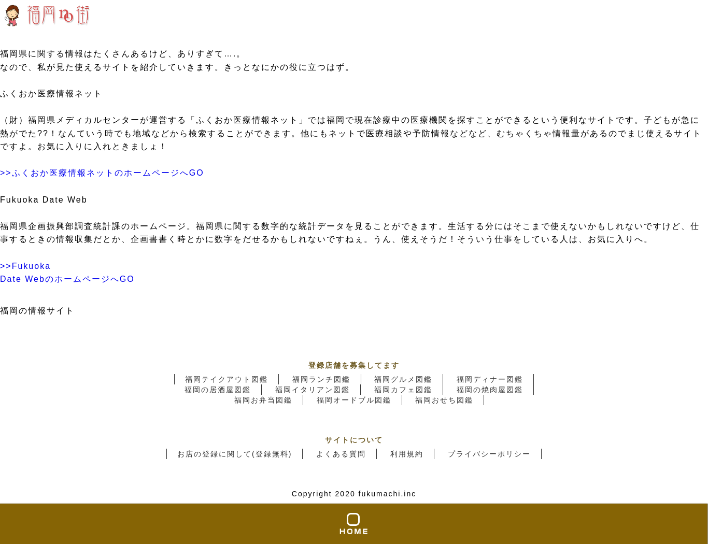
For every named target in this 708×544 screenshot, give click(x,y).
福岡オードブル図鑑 (354, 400)
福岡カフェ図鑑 (403, 389)
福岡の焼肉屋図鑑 (490, 389)
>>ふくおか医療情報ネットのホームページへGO (102, 172)
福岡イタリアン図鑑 (312, 389)
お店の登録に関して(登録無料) (234, 454)
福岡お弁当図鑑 (263, 400)
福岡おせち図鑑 (444, 400)
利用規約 (406, 454)
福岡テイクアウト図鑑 (226, 379)
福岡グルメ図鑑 (403, 379)
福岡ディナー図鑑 (490, 379)
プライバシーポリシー (489, 454)
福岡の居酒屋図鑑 (218, 389)
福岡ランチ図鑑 (321, 379)
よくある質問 (341, 454)
